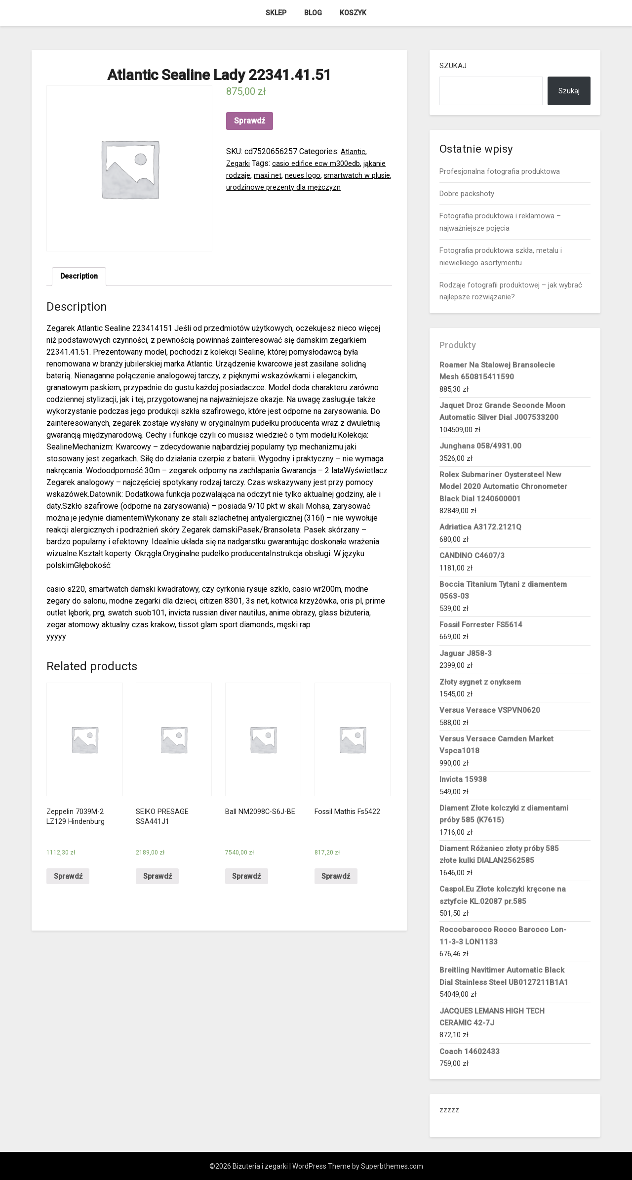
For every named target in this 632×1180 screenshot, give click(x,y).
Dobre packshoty (466, 193)
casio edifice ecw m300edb (322, 163)
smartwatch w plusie (261, 187)
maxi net (296, 175)
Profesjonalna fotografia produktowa (499, 171)
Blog (313, 13)
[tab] (81, 277)
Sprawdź (249, 120)
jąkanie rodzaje (252, 175)
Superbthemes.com (392, 1166)
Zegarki (239, 163)
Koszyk (353, 13)
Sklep (276, 13)
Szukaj (453, 65)
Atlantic (353, 151)
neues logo (333, 175)
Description (81, 277)
